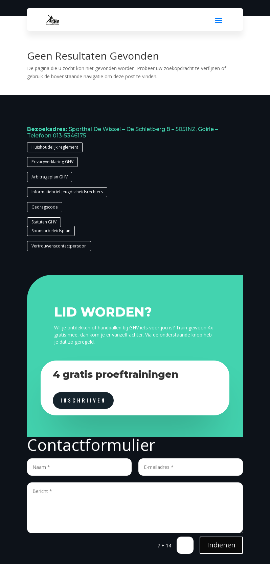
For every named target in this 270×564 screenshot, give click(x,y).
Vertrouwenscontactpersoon (59, 246)
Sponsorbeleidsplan (50, 231)
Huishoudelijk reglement (54, 147)
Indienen (221, 544)
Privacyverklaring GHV (52, 162)
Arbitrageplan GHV (49, 177)
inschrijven (83, 400)
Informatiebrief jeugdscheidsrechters (67, 192)
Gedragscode (44, 207)
